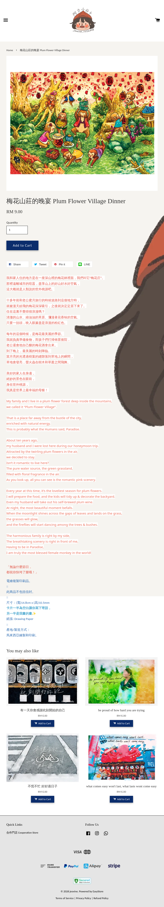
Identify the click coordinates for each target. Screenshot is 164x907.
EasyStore (98, 891)
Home (9, 50)
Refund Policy (101, 898)
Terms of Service (65, 898)
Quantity (12, 222)
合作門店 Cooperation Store (22, 832)
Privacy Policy (83, 898)
